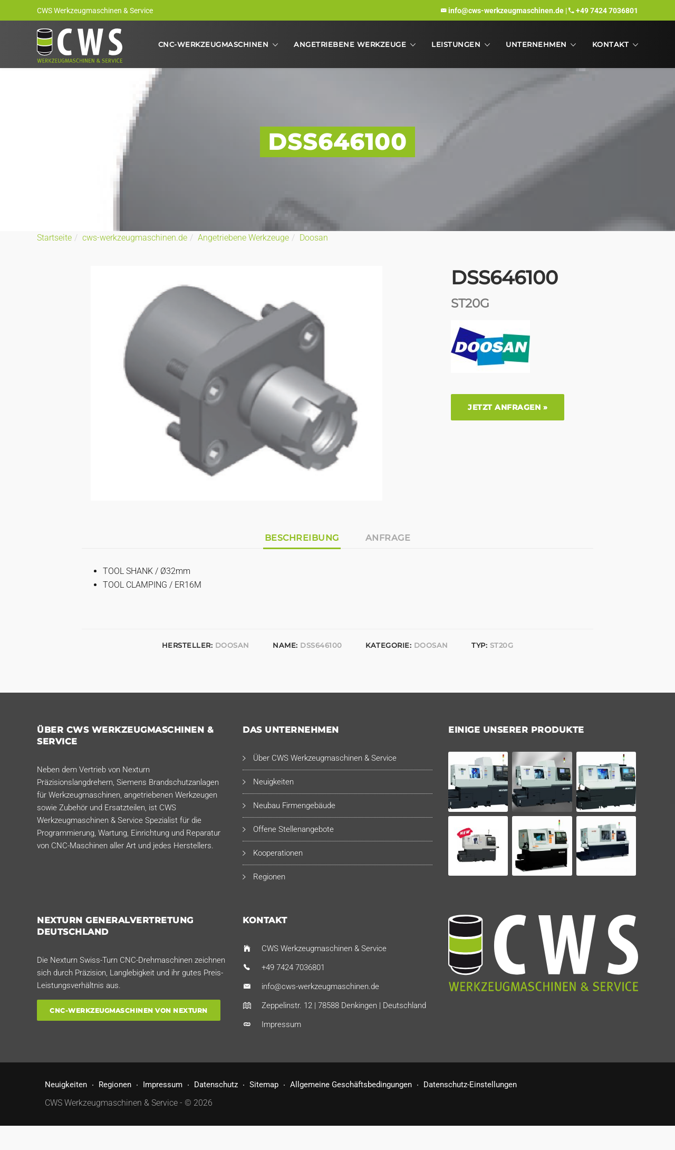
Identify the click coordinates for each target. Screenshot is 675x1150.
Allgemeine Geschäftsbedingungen (351, 1084)
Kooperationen (278, 853)
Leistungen (455, 44)
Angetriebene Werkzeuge (350, 44)
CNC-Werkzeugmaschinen (213, 44)
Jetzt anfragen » (507, 407)
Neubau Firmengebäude (294, 805)
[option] (236, 383)
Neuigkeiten (273, 782)
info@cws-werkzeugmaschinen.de (506, 10)
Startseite (54, 238)
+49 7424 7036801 (607, 10)
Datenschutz (216, 1084)
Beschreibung (302, 538)
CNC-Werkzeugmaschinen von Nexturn (129, 1010)
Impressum (281, 1024)
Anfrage (388, 538)
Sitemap (263, 1084)
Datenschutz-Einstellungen (470, 1084)
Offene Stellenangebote (293, 829)
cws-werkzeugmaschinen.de (134, 238)
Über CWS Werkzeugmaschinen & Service (325, 758)
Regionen (269, 876)
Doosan (314, 238)
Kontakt (610, 44)
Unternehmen (536, 44)
